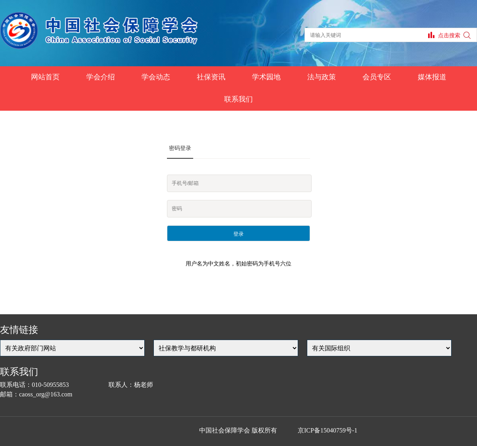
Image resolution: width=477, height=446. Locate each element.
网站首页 (45, 77)
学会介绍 (100, 77)
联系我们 (238, 99)
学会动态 (156, 77)
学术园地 (266, 77)
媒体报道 (432, 77)
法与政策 (321, 77)
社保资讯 (211, 77)
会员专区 (377, 77)
